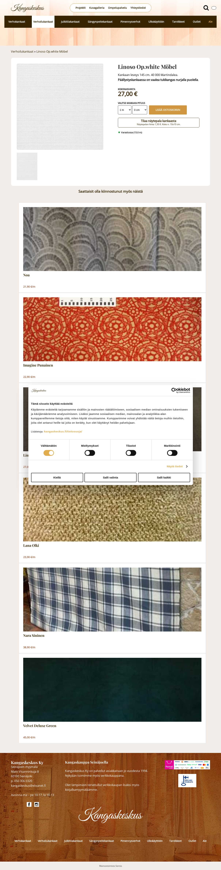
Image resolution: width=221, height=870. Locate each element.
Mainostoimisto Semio (110, 865)
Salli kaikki (164, 477)
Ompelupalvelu (117, 7)
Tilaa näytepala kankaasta (159, 122)
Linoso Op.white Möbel (52, 51)
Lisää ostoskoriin (168, 110)
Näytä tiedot (175, 466)
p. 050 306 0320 (21, 781)
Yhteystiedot (138, 7)
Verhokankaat (16, 21)
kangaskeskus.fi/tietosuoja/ (63, 431)
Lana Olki (31, 545)
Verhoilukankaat (43, 21)
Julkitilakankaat (70, 21)
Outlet (197, 21)
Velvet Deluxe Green (39, 726)
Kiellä (57, 477)
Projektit (80, 7)
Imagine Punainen (38, 365)
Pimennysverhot (130, 21)
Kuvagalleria (96, 7)
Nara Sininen (33, 635)
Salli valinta (110, 477)
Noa (26, 275)
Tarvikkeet (178, 21)
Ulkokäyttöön (156, 21)
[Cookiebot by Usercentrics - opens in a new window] (174, 390)
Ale (210, 21)
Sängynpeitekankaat (100, 21)
